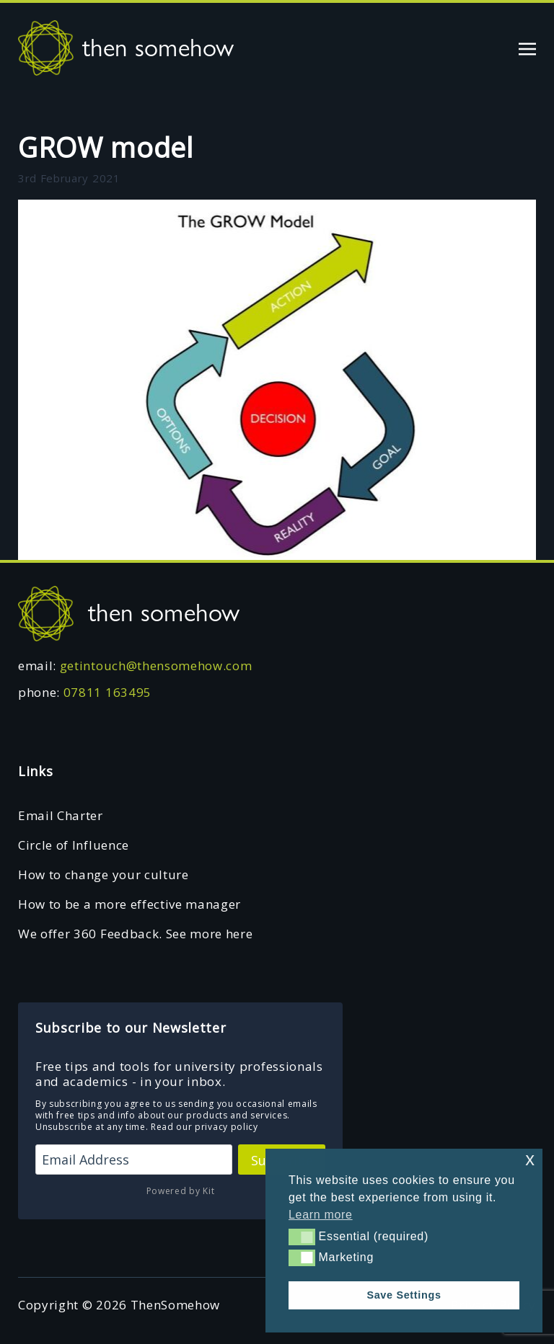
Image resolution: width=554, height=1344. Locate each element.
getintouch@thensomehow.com (156, 665)
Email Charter (60, 815)
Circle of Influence (73, 845)
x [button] (530, 1159)
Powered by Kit (180, 1190)
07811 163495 (107, 692)
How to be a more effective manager (129, 904)
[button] (302, 1237)
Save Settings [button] (403, 1295)
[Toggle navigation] (527, 47)
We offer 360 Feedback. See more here (135, 933)
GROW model (105, 147)
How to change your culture (103, 874)
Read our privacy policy (204, 1127)
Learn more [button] (321, 1215)
